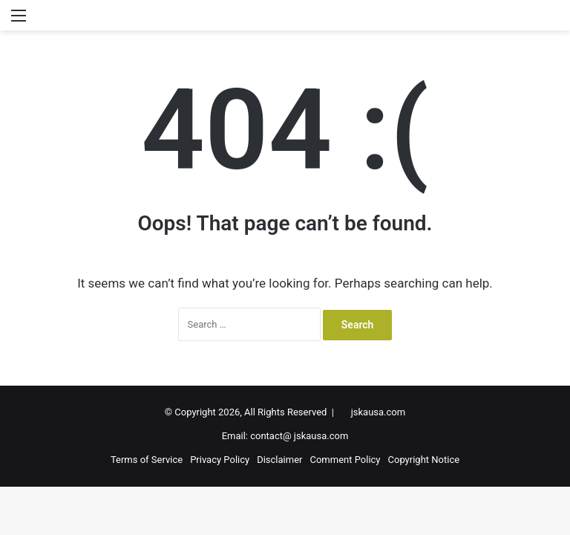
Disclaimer (279, 459)
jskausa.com (378, 412)
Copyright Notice (424, 459)
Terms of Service (147, 459)
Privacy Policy (219, 459)
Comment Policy (344, 459)
